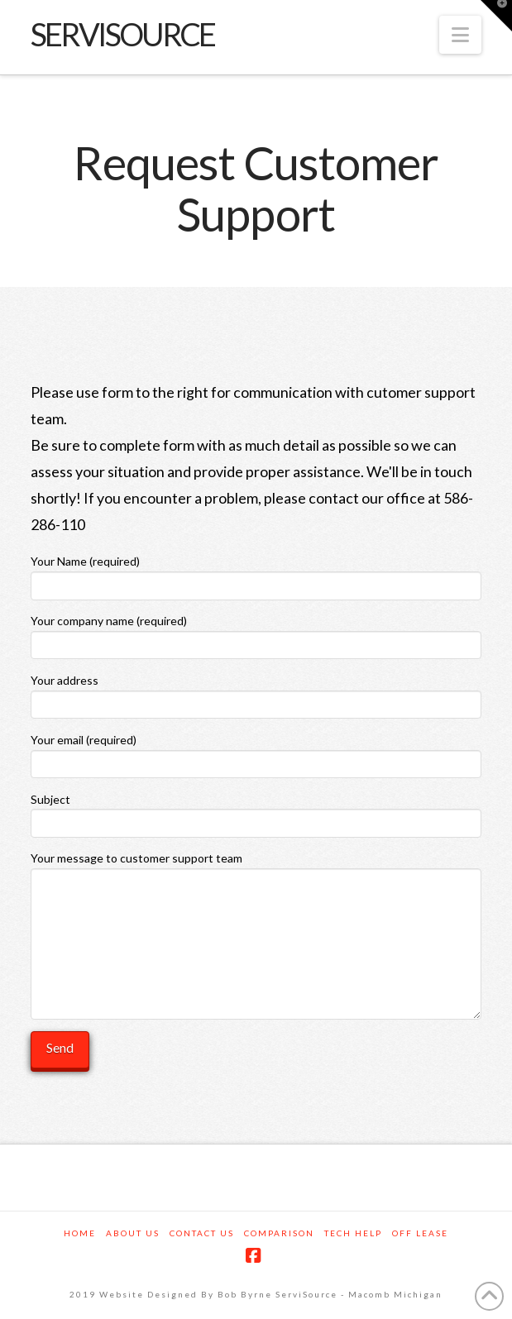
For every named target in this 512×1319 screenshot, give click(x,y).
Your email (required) (256, 753)
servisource (122, 34)
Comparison (279, 1233)
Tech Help (353, 1233)
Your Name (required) (256, 574)
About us (133, 1233)
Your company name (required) (256, 634)
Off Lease (420, 1233)
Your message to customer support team (256, 868)
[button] (460, 35)
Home (80, 1233)
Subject (256, 812)
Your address (256, 693)
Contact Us (202, 1233)
